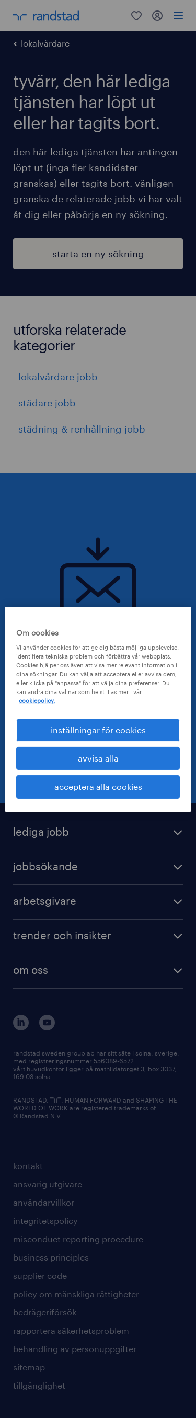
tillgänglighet (39, 1385)
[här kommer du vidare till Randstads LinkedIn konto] (21, 1027)
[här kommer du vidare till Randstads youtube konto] (47, 1027)
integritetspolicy (45, 1221)
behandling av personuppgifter (74, 1349)
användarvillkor (43, 1202)
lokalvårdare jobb (58, 376)
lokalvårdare (45, 43)
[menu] (178, 15)
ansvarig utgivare (47, 1184)
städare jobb (47, 403)
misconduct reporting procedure (78, 1239)
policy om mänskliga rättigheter (76, 1294)
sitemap (29, 1367)
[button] (98, 833)
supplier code (40, 1275)
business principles (51, 1257)
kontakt (28, 1166)
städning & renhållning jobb (81, 429)
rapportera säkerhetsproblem (71, 1330)
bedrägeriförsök (44, 1312)
